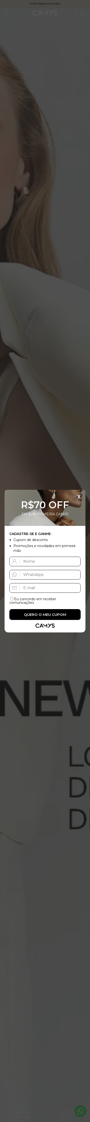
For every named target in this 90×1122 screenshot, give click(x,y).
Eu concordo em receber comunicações (32, 600)
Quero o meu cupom (45, 614)
